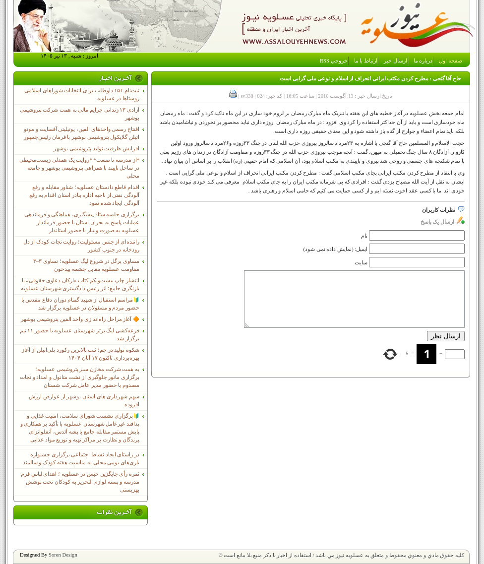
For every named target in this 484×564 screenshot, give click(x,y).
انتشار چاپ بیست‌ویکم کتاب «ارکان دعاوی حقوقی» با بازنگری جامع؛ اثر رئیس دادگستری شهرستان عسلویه (80, 284)
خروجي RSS (334, 60)
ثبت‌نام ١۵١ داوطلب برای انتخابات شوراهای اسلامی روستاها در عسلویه (81, 94)
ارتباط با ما (365, 60)
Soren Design (63, 555)
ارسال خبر (395, 60)
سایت (361, 262)
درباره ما (423, 60)
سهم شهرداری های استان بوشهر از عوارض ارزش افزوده (84, 400)
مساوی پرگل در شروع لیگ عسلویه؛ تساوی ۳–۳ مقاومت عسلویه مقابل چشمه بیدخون (86, 265)
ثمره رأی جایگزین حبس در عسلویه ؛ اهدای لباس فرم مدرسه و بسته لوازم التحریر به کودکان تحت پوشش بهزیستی (80, 482)
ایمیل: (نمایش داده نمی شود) (335, 249)
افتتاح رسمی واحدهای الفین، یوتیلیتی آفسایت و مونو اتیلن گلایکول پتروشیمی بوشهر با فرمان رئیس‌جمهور (81, 133)
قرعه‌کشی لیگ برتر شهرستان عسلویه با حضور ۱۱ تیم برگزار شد (79, 334)
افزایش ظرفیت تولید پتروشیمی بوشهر (96, 148)
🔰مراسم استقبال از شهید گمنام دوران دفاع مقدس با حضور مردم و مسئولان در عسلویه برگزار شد (80, 304)
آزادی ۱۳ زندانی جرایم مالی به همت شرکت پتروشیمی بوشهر (79, 114)
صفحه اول (450, 60)
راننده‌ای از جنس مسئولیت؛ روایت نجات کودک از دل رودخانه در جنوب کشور (81, 245)
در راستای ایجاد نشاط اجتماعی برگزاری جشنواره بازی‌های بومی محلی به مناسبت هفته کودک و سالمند (81, 458)
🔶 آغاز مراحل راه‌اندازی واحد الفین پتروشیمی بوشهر (80, 319)
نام (364, 236)
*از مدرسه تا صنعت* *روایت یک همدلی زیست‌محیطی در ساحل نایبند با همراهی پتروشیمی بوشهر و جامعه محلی (79, 168)
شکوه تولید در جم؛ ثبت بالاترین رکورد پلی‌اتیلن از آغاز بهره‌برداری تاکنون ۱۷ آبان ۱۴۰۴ (80, 354)
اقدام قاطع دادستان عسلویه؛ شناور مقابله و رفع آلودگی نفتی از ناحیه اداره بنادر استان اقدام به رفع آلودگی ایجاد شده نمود (84, 195)
